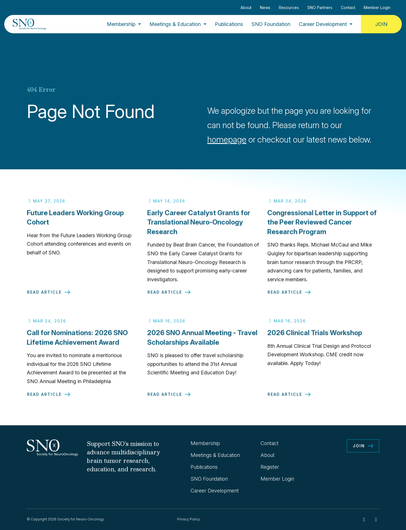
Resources (289, 7)
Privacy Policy (188, 519)
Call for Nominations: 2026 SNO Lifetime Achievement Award (77, 340)
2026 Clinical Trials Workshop (314, 335)
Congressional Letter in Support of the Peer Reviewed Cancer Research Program (322, 224)
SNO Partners (319, 7)
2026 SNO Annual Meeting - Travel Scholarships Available (202, 340)
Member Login (377, 7)
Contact (348, 7)
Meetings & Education (175, 24)
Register (270, 467)
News (265, 7)
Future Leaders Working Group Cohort (75, 220)
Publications (229, 24)
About (245, 7)
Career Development (323, 24)
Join (381, 24)
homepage (226, 139)
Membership (121, 24)
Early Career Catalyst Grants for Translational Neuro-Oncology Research (198, 224)
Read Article (44, 295)
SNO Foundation (270, 24)
